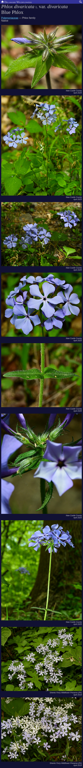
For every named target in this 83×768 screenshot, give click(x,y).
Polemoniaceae (9, 18)
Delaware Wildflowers (16, 2)
